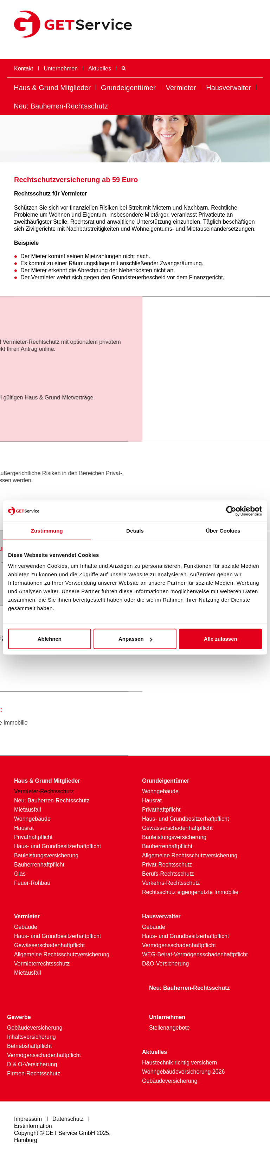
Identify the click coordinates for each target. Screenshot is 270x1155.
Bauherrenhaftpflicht (39, 865)
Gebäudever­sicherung (34, 1028)
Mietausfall (27, 810)
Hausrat (24, 828)
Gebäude (25, 927)
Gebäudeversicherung (169, 1081)
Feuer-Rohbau (32, 883)
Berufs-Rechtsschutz (168, 874)
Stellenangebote (169, 1028)
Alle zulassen (220, 639)
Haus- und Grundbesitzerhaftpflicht (57, 846)
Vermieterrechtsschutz (42, 964)
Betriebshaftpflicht (29, 1046)
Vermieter (181, 88)
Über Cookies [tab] (223, 530)
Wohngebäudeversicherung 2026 (183, 1072)
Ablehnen (50, 639)
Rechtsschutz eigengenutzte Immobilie (190, 892)
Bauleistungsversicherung (46, 855)
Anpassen (135, 639)
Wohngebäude (32, 819)
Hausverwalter (228, 88)
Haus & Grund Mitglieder (52, 88)
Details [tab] (135, 530)
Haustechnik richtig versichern (179, 1063)
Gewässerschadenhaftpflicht (177, 828)
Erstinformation (33, 1126)
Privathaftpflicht (33, 837)
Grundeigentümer (128, 88)
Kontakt (23, 69)
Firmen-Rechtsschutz (33, 1073)
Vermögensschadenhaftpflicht (179, 945)
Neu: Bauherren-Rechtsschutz (61, 106)
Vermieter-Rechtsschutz (44, 791)
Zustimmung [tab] (47, 530)
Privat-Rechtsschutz (167, 865)
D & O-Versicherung (32, 1064)
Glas (20, 874)
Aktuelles (99, 69)
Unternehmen (61, 69)
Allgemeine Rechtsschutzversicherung (189, 855)
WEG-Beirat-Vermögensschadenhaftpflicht (195, 954)
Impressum (28, 1119)
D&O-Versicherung (165, 964)
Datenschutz (68, 1119)
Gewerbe (19, 1017)
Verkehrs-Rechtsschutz (171, 883)
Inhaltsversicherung (31, 1037)
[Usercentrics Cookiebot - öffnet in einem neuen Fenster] (231, 510)
